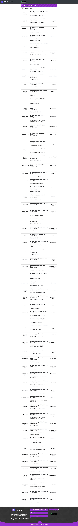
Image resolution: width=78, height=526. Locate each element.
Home (12, 1)
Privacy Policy (33, 524)
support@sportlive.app (37, 516)
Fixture (17, 1)
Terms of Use (45, 524)
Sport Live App (39, 524)
